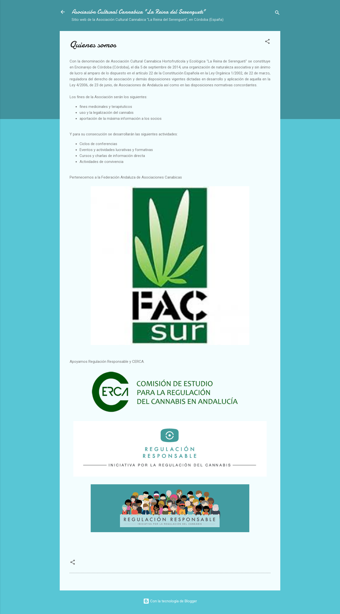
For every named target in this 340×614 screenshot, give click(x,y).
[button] (267, 42)
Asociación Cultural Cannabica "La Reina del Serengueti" (138, 12)
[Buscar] (277, 13)
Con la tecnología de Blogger (170, 601)
